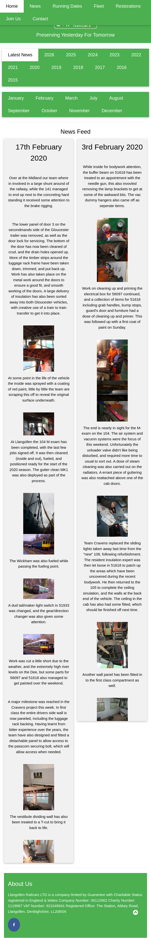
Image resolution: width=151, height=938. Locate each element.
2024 (93, 54)
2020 (35, 67)
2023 (114, 54)
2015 (13, 80)
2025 (71, 54)
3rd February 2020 (112, 147)
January (16, 98)
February (44, 98)
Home (12, 6)
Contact (40, 18)
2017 (100, 67)
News (35, 6)
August (116, 98)
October (49, 110)
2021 (13, 67)
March (71, 98)
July (93, 98)
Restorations (128, 6)
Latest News (20, 54)
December (112, 110)
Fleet (99, 6)
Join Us (13, 18)
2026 (49, 54)
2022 (136, 54)
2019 (56, 67)
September (19, 110)
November (79, 110)
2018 (78, 67)
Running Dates (67, 6)
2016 (122, 67)
